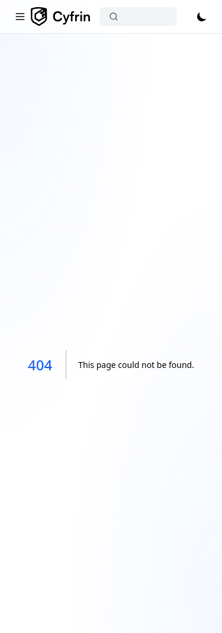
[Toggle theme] (202, 16)
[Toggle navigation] (20, 16)
